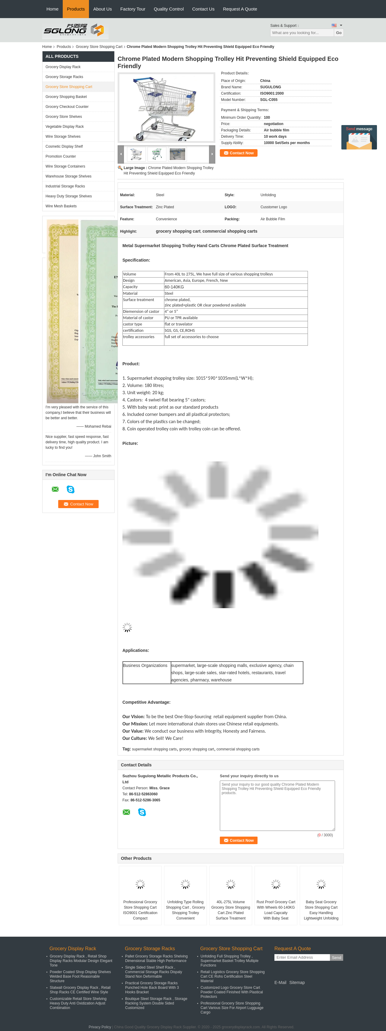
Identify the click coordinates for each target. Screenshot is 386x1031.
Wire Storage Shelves (63, 136)
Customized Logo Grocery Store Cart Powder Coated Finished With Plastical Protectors (232, 992)
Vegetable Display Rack (65, 126)
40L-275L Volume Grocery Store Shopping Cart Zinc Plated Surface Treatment (230, 910)
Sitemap (297, 982)
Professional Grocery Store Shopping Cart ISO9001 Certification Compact (140, 910)
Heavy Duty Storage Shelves (69, 196)
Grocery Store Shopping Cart (99, 47)
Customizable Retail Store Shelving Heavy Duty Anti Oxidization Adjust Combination (78, 1003)
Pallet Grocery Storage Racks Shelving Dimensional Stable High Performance (156, 958)
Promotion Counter (61, 156)
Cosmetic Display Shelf (64, 146)
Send (336, 957)
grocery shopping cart (196, 749)
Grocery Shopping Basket (66, 97)
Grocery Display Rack (63, 67)
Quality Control (169, 8)
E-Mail (280, 982)
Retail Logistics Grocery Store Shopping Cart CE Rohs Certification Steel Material (233, 976)
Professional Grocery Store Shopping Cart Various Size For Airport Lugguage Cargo (232, 1007)
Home (52, 8)
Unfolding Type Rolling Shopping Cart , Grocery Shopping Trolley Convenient (185, 910)
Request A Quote (240, 8)
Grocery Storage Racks (64, 77)
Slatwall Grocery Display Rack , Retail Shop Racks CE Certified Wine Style (80, 989)
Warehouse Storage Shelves (68, 176)
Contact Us (203, 8)
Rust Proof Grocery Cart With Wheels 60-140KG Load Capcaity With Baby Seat (276, 910)
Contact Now (242, 153)
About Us (102, 8)
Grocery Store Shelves (64, 117)
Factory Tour (132, 8)
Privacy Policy (100, 1027)
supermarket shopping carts (154, 749)
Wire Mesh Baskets (61, 206)
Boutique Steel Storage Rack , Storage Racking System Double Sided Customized (156, 1003)
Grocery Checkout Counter (67, 107)
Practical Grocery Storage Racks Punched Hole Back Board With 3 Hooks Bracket (152, 987)
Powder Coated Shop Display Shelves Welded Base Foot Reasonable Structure (80, 976)
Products (76, 8)
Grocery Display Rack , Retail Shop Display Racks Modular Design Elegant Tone (81, 960)
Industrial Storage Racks (65, 186)
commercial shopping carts (238, 749)
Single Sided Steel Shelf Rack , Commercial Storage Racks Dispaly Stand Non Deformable (153, 972)
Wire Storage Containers (65, 166)
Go (339, 32)
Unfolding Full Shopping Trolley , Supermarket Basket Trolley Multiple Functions (229, 960)
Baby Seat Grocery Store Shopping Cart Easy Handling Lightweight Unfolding (321, 910)
